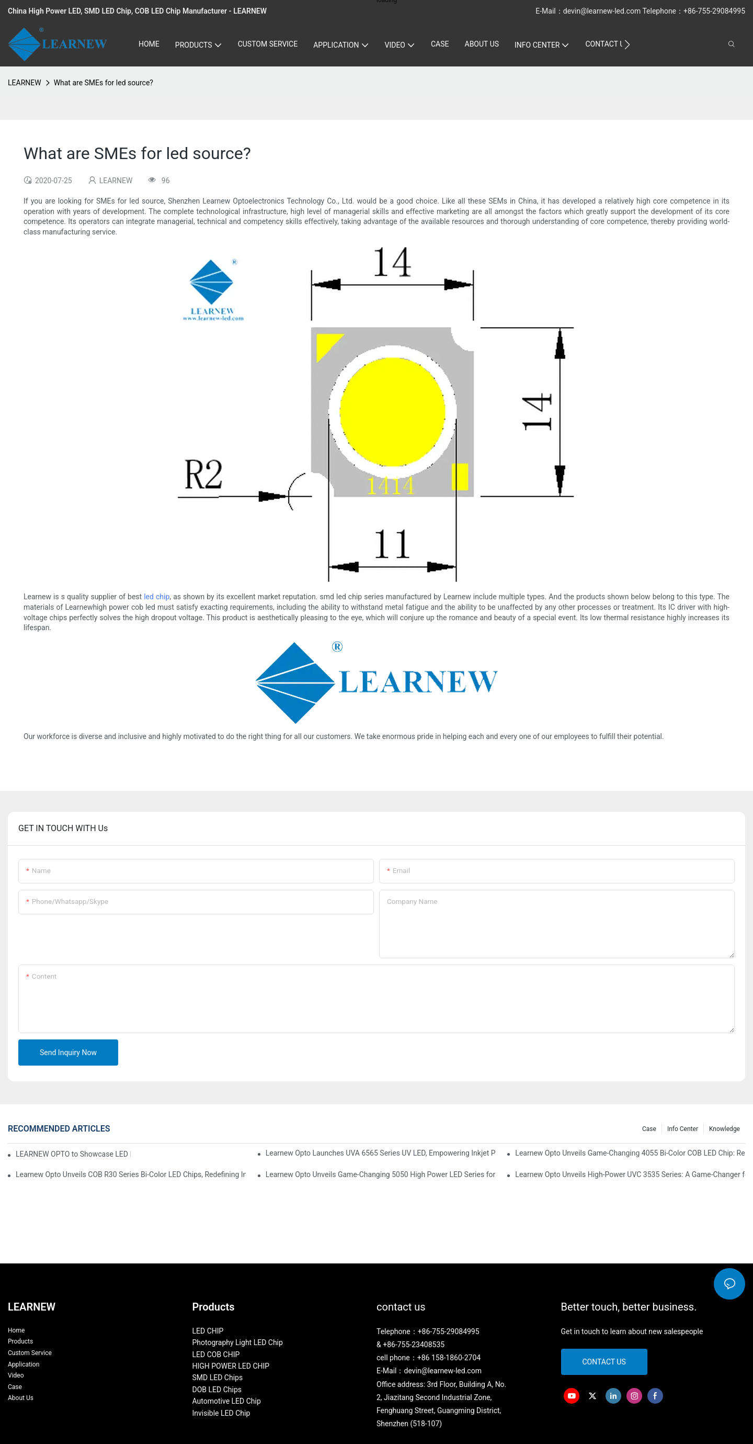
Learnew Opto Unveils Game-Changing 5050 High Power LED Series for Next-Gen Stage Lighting (381, 1174)
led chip (156, 596)
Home (16, 1330)
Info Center (682, 1129)
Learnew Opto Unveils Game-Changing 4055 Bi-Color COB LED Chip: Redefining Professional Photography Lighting (630, 1153)
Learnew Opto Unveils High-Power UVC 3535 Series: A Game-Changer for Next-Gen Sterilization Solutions (630, 1174)
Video (16, 1375)
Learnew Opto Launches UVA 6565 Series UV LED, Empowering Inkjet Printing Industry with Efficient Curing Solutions (381, 1153)
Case (649, 1129)
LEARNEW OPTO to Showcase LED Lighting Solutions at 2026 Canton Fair (73, 1154)
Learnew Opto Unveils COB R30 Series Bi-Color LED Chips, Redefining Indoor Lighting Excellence (131, 1174)
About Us (20, 1398)
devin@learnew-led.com (603, 11)
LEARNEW (24, 83)
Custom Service (30, 1353)
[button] (627, 44)
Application (23, 1364)
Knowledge (724, 1129)
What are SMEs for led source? (103, 83)
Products (20, 1341)
